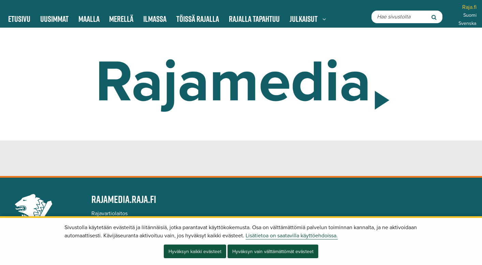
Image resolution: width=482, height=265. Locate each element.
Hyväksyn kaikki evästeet (195, 251)
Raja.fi (469, 7)
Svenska (467, 23)
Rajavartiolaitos (109, 213)
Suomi (470, 15)
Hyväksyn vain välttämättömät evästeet (272, 251)
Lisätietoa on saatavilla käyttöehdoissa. (292, 235)
